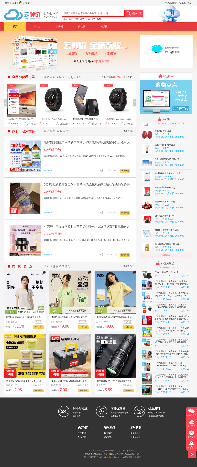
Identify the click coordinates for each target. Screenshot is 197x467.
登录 (7, 3)
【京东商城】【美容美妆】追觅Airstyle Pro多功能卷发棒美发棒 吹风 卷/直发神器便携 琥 (172, 369)
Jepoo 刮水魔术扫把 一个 (166, 132)
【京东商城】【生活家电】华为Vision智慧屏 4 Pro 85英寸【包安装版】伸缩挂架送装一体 (171, 311)
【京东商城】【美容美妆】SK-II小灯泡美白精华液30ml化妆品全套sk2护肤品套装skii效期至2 (172, 334)
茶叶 (93, 19)
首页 (15, 26)
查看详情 (125, 170)
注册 (14, 3)
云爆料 (59, 26)
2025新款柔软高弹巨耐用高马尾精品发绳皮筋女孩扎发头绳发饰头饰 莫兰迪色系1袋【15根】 (104, 184)
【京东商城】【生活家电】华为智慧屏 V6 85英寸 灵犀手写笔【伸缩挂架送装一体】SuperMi (171, 358)
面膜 (71, 19)
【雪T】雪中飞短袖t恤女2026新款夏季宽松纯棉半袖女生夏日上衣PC (81, 317)
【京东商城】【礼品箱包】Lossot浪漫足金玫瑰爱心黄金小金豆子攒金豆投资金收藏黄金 (171, 276)
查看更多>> (128, 77)
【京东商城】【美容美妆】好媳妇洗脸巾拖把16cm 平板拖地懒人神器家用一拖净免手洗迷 (171, 393)
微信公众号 (135, 437)
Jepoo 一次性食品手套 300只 (167, 245)
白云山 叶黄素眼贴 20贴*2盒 (167, 175)
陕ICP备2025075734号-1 (96, 454)
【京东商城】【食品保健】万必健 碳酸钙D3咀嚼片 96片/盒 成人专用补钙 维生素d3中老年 (172, 346)
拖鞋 (65, 19)
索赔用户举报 (185, 3)
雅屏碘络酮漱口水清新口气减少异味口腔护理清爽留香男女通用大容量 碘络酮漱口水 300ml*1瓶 (106, 142)
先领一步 (38, 327)
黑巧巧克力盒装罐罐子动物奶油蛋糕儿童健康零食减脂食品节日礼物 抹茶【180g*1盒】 (44, 381)
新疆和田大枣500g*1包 (165, 217)
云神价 (37, 26)
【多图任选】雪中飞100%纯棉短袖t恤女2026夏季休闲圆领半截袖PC (126, 317)
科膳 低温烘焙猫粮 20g (165, 203)
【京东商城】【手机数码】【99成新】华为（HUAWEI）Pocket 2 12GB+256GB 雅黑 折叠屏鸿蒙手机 (171, 288)
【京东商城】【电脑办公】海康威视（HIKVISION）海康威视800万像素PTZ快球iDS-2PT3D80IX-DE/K (170, 323)
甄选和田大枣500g (163, 146)
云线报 (103, 26)
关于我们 (82, 433)
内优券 (81, 26)
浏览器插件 (135, 433)
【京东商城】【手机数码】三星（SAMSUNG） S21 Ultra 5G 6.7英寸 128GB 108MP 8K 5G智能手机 (171, 381)
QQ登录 (26, 3)
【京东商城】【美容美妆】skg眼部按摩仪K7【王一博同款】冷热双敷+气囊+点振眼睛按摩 (171, 299)
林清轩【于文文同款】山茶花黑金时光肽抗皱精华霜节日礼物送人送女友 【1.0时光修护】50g (104, 226)
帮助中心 (82, 437)
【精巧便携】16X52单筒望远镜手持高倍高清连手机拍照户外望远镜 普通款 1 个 (131, 381)
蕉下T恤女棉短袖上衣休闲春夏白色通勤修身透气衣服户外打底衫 (34, 317)
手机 (88, 19)
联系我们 (108, 433)
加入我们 (108, 437)
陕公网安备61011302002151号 (126, 454)
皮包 (99, 19)
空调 (82, 19)
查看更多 (166, 255)
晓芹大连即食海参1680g (165, 231)
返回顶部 (191, 448)
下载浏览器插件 (170, 3)
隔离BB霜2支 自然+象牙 (165, 161)
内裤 (77, 19)
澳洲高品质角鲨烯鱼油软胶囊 (167, 189)
